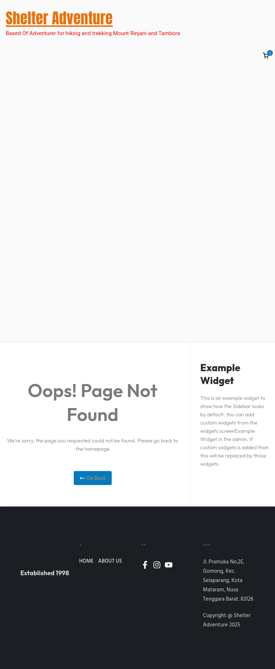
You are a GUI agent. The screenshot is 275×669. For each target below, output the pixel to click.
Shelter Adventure (59, 18)
